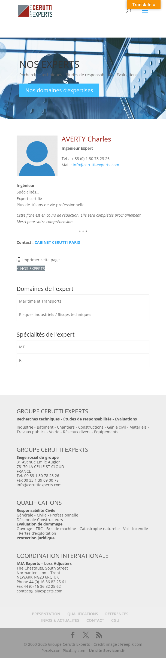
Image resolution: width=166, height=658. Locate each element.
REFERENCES (116, 613)
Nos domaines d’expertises (59, 90)
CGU (115, 620)
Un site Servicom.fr (107, 650)
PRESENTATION (46, 613)
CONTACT (95, 620)
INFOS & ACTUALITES (60, 620)
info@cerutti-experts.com (96, 164)
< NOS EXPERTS (31, 268)
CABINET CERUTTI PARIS (57, 242)
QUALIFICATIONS (82, 613)
